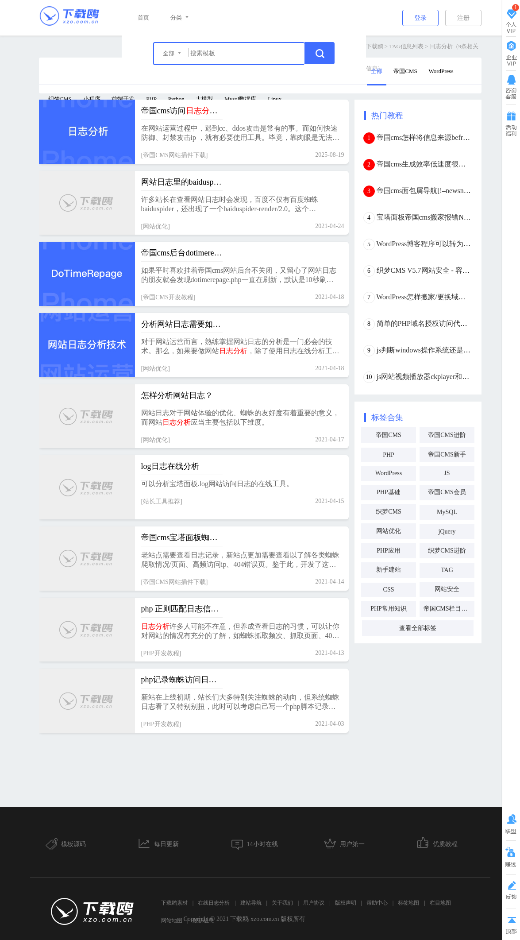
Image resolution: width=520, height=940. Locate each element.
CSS (388, 589)
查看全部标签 (417, 628)
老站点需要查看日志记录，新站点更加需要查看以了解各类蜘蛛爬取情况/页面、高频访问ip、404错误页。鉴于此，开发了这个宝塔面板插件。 (240, 560)
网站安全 (447, 589)
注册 (463, 18)
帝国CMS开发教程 (168, 297)
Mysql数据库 (240, 99)
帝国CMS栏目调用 (449, 608)
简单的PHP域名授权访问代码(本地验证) (439, 323)
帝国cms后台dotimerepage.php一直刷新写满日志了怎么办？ (182, 252)
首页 (143, 17)
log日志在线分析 (170, 466)
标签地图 (408, 903)
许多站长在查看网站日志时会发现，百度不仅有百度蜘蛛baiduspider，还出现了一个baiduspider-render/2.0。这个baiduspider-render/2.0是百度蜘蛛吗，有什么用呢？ (229, 205)
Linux (274, 99)
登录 (420, 18)
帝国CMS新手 (447, 454)
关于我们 (282, 903)
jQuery (447, 531)
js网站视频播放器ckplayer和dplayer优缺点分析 (448, 376)
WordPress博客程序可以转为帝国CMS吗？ (441, 244)
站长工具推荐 (161, 501)
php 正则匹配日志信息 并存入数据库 (182, 608)
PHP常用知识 (388, 608)
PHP (151, 99)
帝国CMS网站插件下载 (174, 155)
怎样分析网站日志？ (177, 395)
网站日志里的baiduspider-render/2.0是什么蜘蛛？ (182, 182)
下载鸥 (374, 46)
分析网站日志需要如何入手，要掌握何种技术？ (182, 324)
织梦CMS (60, 99)
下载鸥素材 (174, 903)
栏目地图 (440, 903)
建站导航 (251, 903)
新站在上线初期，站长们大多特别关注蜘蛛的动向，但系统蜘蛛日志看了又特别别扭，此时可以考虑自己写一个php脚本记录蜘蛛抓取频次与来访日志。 (240, 702)
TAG (447, 570)
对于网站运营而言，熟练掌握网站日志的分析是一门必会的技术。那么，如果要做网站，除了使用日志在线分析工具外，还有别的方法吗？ (240, 347)
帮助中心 (377, 903)
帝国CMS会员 (447, 492)
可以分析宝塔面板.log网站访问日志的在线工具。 (217, 483)
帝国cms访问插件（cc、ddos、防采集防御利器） (182, 110)
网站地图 (171, 920)
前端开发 (123, 99)
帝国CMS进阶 (447, 435)
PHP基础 (389, 492)
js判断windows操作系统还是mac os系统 (437, 350)
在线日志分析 (214, 903)
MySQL (447, 512)
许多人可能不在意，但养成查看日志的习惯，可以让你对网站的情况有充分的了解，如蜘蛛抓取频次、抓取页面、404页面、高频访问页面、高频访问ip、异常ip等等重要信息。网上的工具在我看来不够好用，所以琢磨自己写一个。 (240, 632)
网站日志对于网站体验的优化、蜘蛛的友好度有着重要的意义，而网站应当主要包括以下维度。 (240, 417)
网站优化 (155, 226)
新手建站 (388, 569)
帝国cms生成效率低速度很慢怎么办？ (435, 164)
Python (176, 99)
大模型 (204, 99)
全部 (376, 71)
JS (447, 473)
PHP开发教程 (161, 653)
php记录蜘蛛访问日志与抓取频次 (182, 679)
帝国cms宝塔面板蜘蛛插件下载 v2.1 (182, 537)
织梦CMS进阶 (447, 550)
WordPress (440, 71)
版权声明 (345, 903)
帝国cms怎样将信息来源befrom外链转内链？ (446, 137)
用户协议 (313, 903)
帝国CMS (405, 71)
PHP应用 (389, 550)
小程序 (91, 99)
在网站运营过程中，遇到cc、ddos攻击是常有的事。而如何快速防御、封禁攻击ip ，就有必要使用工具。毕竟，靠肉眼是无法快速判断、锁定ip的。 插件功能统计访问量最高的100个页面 (240, 133)
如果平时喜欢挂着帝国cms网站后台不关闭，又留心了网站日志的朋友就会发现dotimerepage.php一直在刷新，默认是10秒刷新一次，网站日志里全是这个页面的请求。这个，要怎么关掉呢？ (240, 276)
